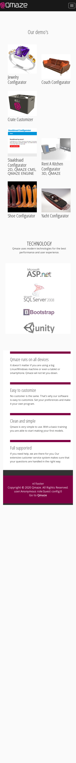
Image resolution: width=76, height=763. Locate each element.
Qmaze (42, 495)
